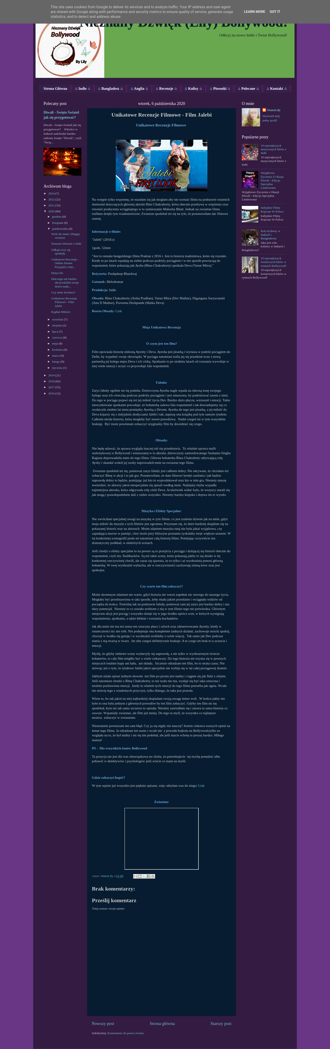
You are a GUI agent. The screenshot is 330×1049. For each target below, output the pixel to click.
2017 (51, 387)
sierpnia (57, 325)
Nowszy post (103, 1023)
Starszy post (220, 1023)
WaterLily (273, 110)
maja (55, 343)
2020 (51, 211)
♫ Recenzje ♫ (166, 88)
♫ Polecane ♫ (248, 88)
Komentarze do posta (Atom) (125, 1033)
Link (119, 311)
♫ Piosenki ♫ (219, 88)
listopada (58, 222)
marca (56, 355)
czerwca (57, 337)
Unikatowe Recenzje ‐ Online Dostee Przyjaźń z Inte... (65, 263)
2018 (51, 381)
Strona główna (162, 1023)
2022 (51, 199)
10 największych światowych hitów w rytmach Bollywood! (273, 262)
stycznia (57, 367)
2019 (51, 375)
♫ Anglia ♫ (139, 88)
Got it (275, 12)
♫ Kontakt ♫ (277, 88)
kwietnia (57, 349)
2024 (51, 193)
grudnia (57, 216)
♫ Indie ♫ (82, 88)
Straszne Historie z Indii (66, 243)
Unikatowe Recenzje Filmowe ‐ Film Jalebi (64, 302)
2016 (51, 393)
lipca (55, 331)
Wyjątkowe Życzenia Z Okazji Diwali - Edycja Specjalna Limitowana (272, 180)
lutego (56, 361)
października (60, 228)
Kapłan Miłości (61, 312)
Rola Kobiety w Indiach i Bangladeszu (270, 234)
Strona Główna (55, 88)
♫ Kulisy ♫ (193, 88)
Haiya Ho (57, 273)
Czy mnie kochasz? (63, 292)
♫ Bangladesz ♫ (110, 88)
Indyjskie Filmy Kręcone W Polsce (272, 209)
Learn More (254, 12)
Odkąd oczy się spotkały (60, 251)
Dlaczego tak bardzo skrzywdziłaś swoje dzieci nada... (65, 282)
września (58, 319)
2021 (51, 205)
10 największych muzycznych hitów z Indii (273, 149)
